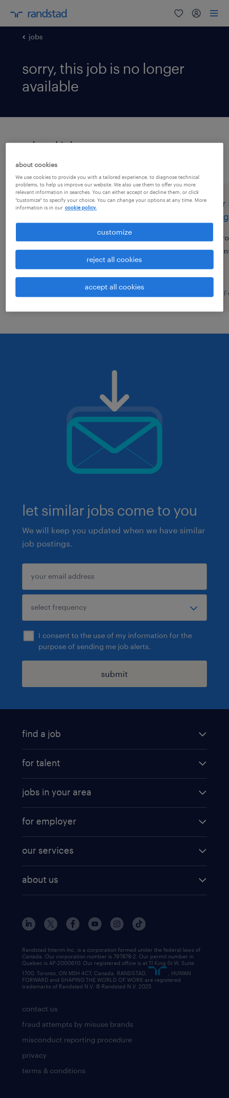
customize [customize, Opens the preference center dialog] (114, 232)
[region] (114, 227)
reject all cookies (114, 259)
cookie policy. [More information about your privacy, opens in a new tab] (81, 207)
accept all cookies (114, 287)
